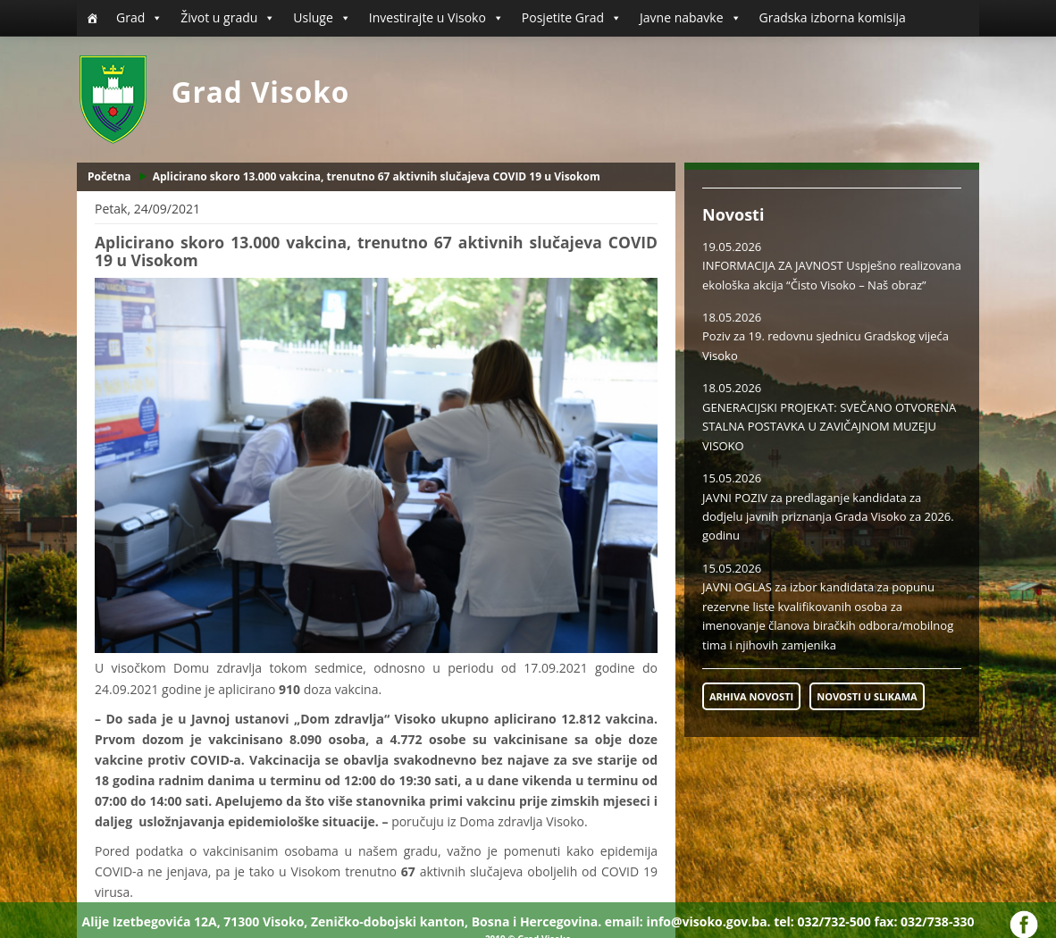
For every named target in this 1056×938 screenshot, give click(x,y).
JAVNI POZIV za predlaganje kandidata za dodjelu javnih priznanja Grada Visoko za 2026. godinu (828, 517)
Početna (109, 176)
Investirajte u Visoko (436, 18)
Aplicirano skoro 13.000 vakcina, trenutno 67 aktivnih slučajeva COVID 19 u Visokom (376, 176)
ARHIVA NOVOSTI (751, 696)
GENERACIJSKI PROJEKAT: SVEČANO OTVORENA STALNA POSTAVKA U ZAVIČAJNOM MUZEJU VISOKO (829, 426)
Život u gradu (227, 18)
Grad (139, 18)
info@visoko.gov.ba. (708, 921)
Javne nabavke (691, 18)
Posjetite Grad (572, 18)
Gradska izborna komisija (832, 17)
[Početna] (92, 18)
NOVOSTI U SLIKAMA (867, 696)
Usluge (321, 18)
